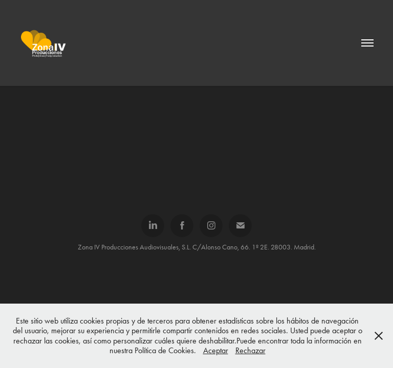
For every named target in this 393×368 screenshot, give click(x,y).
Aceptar (215, 350)
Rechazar (250, 350)
